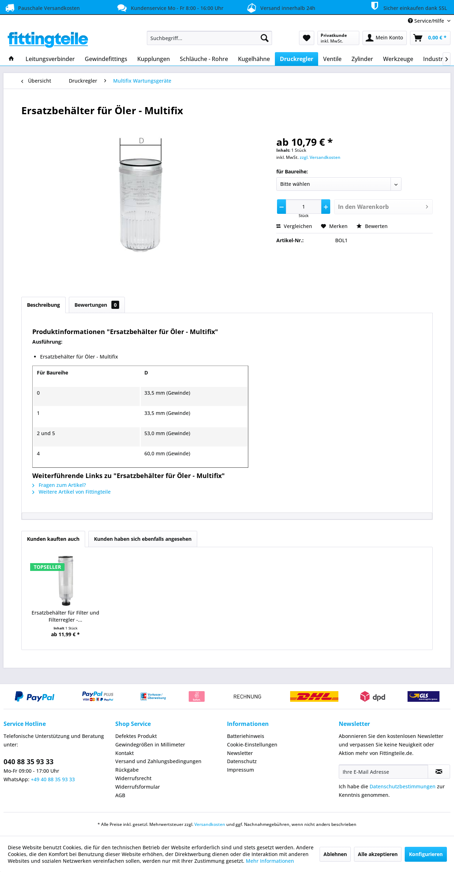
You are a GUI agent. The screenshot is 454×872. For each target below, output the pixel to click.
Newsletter (240, 753)
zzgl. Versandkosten (320, 157)
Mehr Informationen (270, 860)
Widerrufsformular (137, 786)
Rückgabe (127, 769)
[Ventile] (332, 59)
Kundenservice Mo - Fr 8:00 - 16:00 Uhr (169, 7)
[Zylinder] (362, 59)
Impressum (240, 769)
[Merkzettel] (306, 38)
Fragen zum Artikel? (59, 485)
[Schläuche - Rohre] (204, 59)
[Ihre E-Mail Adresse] (383, 772)
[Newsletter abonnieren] (439, 772)
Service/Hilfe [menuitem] (426, 20)
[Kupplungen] (153, 59)
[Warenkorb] (430, 38)
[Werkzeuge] (398, 59)
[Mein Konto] (384, 38)
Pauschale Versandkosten (42, 7)
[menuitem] (209, 38)
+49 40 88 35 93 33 (53, 779)
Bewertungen (96, 305)
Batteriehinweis (245, 736)
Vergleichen (294, 226)
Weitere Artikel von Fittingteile (71, 491)
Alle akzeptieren (378, 854)
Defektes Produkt (136, 736)
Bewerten (372, 226)
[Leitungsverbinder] (50, 59)
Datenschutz (242, 761)
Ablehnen (335, 854)
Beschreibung (43, 304)
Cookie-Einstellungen (252, 744)
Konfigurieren (426, 854)
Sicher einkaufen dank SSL (408, 6)
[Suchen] (264, 38)
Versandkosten (209, 824)
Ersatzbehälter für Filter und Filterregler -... (65, 616)
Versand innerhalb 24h (280, 7)
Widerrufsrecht (133, 778)
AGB (120, 795)
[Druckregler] (296, 59)
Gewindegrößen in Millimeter (150, 744)
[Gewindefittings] (106, 59)
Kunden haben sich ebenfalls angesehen (143, 538)
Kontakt (124, 753)
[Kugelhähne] (254, 59)
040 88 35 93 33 (29, 761)
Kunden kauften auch (53, 538)
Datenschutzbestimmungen (403, 786)
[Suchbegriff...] (209, 38)
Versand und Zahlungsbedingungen (158, 761)
